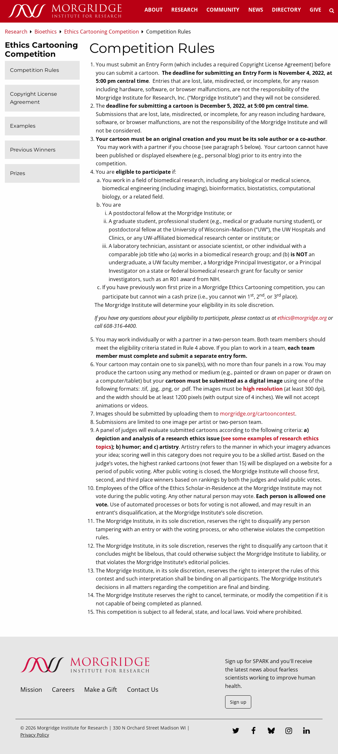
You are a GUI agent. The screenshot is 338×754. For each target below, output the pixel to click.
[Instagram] (288, 731)
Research (184, 9)
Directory (286, 9)
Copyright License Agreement (33, 98)
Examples (22, 126)
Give (315, 9)
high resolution (263, 388)
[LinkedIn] (306, 731)
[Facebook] (253, 731)
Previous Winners (32, 150)
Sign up (238, 702)
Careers (63, 689)
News (255, 9)
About (153, 9)
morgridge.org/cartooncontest (257, 413)
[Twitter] (235, 731)
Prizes (17, 173)
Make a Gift (100, 689)
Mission (31, 689)
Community (222, 9)
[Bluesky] (271, 731)
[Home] (64, 11)
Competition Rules (34, 70)
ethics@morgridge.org (302, 317)
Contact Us (142, 689)
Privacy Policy (34, 735)
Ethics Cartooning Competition (41, 49)
